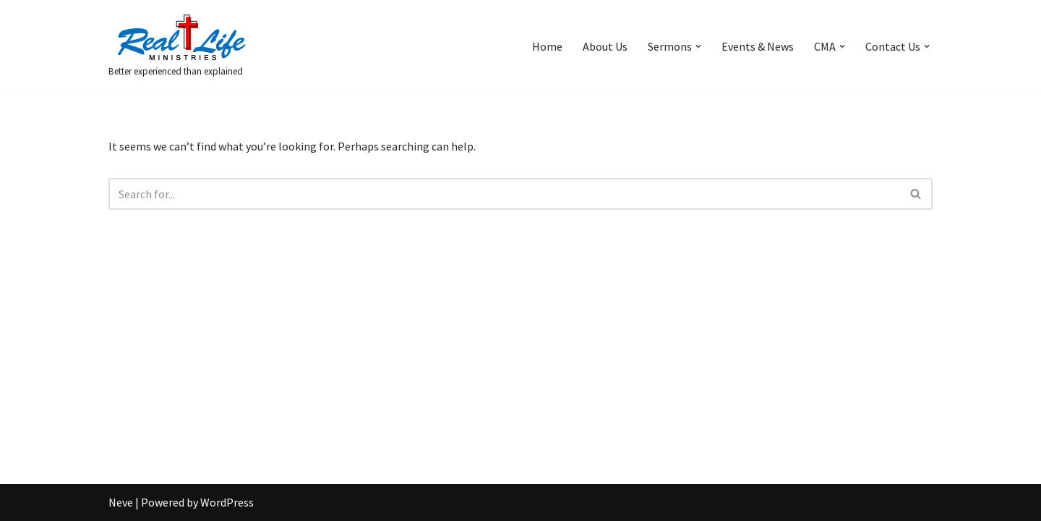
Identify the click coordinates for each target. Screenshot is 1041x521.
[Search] (504, 194)
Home (547, 46)
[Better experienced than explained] (180, 46)
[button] (698, 46)
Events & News (757, 46)
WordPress (227, 502)
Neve (120, 502)
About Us (605, 46)
